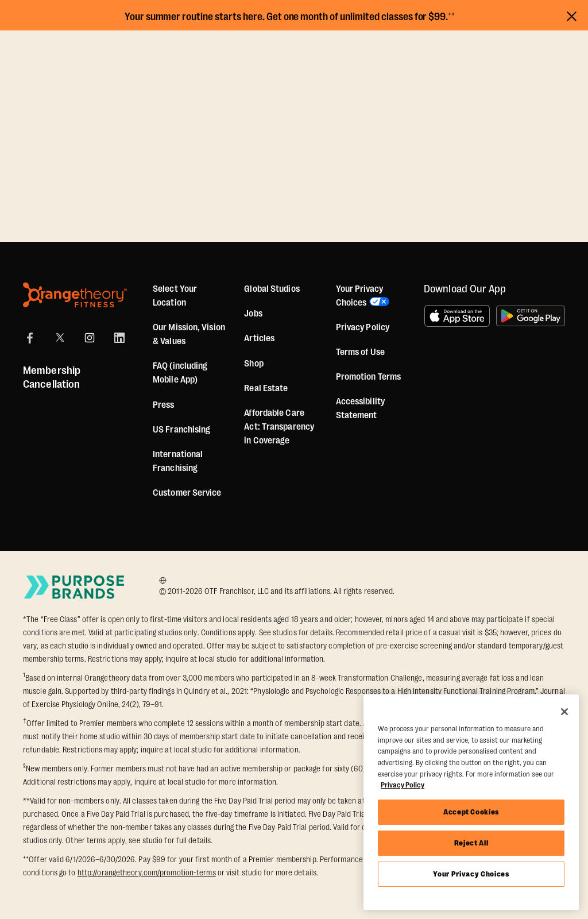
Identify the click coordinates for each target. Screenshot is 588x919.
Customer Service (187, 493)
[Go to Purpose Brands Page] (74, 587)
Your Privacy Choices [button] (359, 296)
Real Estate (266, 388)
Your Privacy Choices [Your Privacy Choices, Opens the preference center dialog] (471, 874)
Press (164, 405)
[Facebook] (30, 338)
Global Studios (271, 289)
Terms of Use (360, 352)
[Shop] (253, 363)
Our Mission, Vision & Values (189, 334)
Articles (259, 338)
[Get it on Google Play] (530, 316)
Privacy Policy (362, 327)
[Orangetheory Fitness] (75, 295)
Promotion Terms (368, 377)
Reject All (471, 843)
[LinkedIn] (119, 338)
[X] (60, 338)
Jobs (253, 313)
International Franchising (178, 461)
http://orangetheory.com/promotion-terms (147, 872)
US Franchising (181, 429)
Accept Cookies (471, 812)
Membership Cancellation (51, 377)
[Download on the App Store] (457, 316)
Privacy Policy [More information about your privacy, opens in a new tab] (402, 785)
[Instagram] (89, 338)
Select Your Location (175, 296)
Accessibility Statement (360, 408)
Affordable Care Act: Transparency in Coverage (279, 427)
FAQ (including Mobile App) (180, 373)
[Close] (564, 711)
